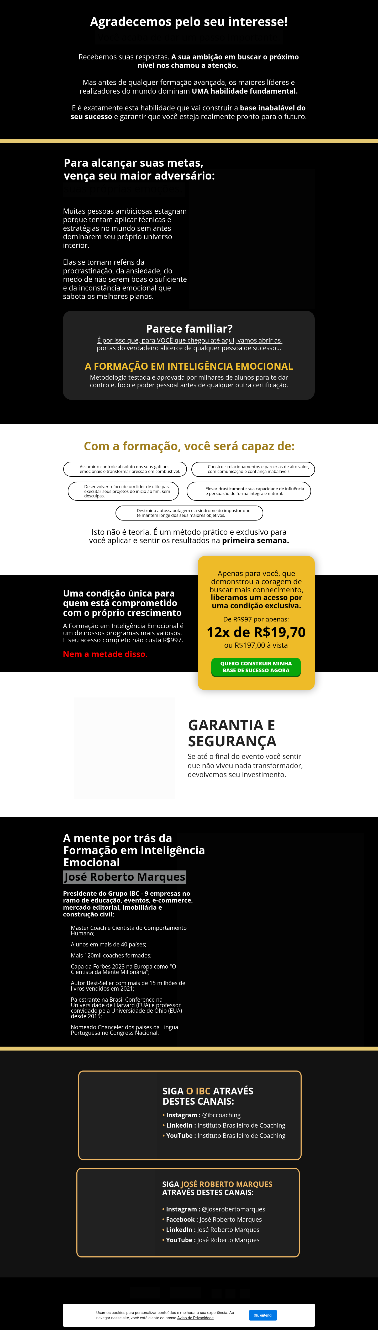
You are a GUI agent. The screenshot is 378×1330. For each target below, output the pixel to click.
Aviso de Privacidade (119, 1318)
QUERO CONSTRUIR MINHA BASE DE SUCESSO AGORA (256, 667)
